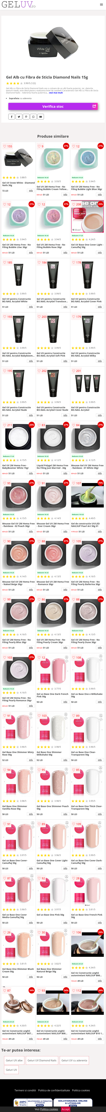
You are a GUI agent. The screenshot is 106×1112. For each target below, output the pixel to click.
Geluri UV (11, 1070)
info (31, 190)
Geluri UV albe (14, 1060)
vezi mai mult (56, 92)
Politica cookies (81, 1090)
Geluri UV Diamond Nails (42, 1060)
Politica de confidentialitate (54, 1090)
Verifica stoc (70, 106)
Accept (66, 1109)
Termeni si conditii (25, 1090)
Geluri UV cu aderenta (74, 1060)
